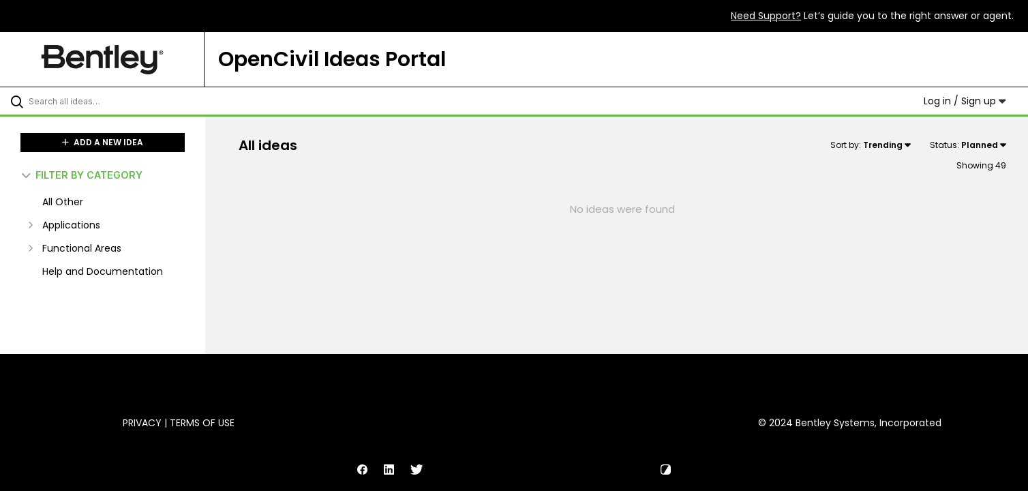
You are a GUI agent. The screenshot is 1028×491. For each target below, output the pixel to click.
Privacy (142, 423)
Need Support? (766, 16)
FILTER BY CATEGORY (82, 175)
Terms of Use (202, 423)
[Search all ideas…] (120, 101)
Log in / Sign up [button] (965, 101)
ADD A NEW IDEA (102, 142)
